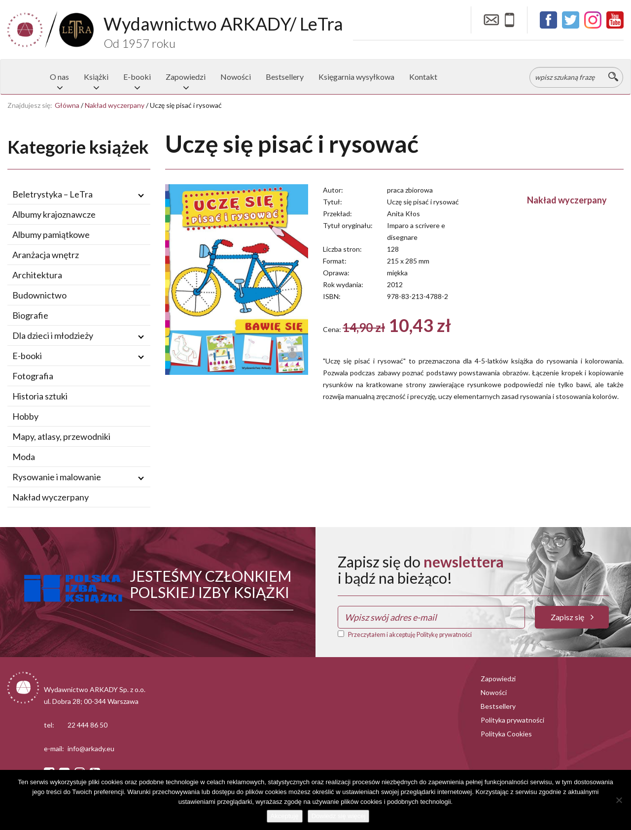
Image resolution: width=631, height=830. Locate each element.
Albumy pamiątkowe (51, 234)
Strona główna (25, 77)
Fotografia (32, 375)
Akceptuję (285, 816)
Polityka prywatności (512, 720)
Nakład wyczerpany (114, 105)
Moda (23, 456)
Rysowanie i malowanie (56, 476)
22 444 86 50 (87, 725)
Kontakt (423, 76)
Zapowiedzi (186, 76)
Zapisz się (572, 617)
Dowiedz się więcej (339, 816)
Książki (96, 76)
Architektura (37, 274)
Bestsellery (285, 76)
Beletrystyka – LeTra (52, 194)
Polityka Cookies (506, 734)
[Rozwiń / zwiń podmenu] (141, 194)
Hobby (25, 416)
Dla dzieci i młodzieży (52, 335)
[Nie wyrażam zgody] (619, 800)
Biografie (30, 315)
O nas (59, 76)
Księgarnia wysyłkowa (356, 76)
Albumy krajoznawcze (54, 214)
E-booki (137, 76)
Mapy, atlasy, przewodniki (61, 436)
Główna (67, 105)
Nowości (235, 76)
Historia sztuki (40, 396)
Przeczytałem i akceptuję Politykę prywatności (410, 634)
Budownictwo (39, 295)
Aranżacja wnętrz (45, 254)
